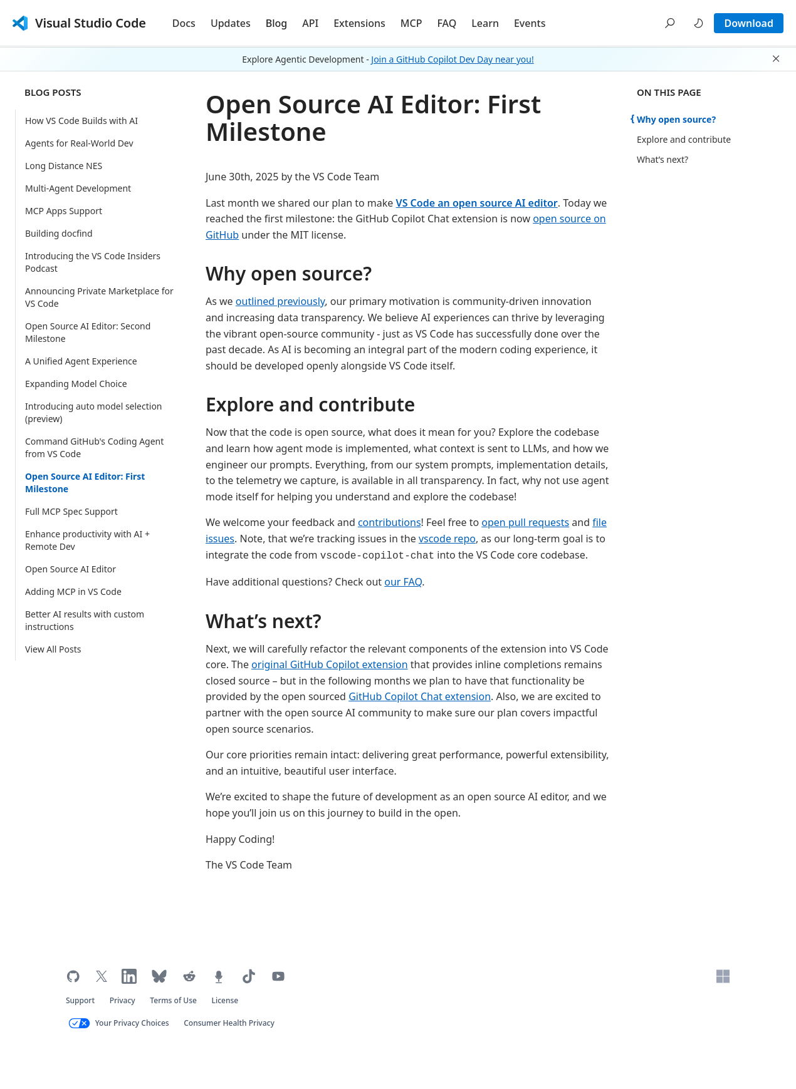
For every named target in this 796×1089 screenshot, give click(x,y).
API (310, 23)
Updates (231, 23)
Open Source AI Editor (70, 569)
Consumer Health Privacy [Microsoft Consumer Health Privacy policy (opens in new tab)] (229, 1023)
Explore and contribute (310, 404)
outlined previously (280, 301)
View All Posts (53, 649)
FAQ (446, 23)
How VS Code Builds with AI (81, 120)
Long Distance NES (63, 166)
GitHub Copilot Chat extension (419, 696)
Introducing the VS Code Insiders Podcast (92, 262)
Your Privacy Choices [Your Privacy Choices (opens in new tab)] (132, 1023)
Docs (184, 23)
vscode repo (447, 538)
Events (529, 23)
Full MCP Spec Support (71, 511)
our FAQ (403, 582)
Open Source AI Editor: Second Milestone (87, 332)
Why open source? (289, 273)
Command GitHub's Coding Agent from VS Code (94, 447)
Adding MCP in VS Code (73, 591)
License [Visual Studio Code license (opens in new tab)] (225, 1000)
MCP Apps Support (63, 211)
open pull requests (525, 522)
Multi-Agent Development (78, 188)
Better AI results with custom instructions (84, 620)
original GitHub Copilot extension (329, 664)
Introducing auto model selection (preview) (93, 412)
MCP (411, 23)
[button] (670, 23)
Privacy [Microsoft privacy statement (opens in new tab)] (122, 1000)
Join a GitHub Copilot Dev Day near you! (452, 59)
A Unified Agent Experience (81, 361)
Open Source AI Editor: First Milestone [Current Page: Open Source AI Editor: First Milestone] (85, 482)
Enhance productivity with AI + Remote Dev (87, 540)
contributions (389, 522)
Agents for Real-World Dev (79, 143)
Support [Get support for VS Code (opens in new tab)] (80, 1000)
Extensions (359, 23)
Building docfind (59, 233)
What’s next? (264, 621)
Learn (485, 23)
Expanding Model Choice (76, 384)
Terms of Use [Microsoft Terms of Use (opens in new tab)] (173, 1000)
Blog (276, 23)
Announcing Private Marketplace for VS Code (99, 297)
